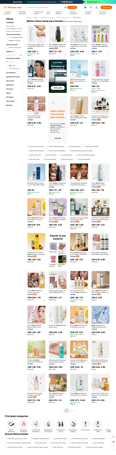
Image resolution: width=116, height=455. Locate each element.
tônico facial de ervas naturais (79, 443)
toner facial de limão (49, 159)
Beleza (36, 17)
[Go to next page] (74, 410)
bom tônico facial (33, 159)
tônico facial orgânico (98, 438)
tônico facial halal (50, 155)
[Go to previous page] (62, 410)
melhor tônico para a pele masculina (37, 447)
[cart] (91, 7)
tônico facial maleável (91, 146)
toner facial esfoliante (83, 159)
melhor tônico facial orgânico (57, 151)
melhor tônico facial (34, 155)
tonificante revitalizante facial (40, 438)
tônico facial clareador (74, 447)
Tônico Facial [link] (77, 17)
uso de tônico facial (74, 146)
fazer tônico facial (40, 443)
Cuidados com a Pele (47, 17)
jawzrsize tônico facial (60, 438)
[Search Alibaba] (45, 7)
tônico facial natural (66, 159)
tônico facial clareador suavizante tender (18, 443)
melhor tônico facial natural (55, 146)
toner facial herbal (98, 443)
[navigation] (14, 214)
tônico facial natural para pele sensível (80, 151)
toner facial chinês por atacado (85, 155)
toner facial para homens (36, 146)
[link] (113, 436)
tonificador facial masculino (78, 438)
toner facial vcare (57, 447)
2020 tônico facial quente (36, 151)
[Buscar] (72, 7)
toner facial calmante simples (94, 447)
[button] (65, 7)
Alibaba (29, 17)
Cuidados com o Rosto (63, 17)
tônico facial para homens (58, 443)
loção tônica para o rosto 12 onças (16, 438)
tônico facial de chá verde (14, 447)
